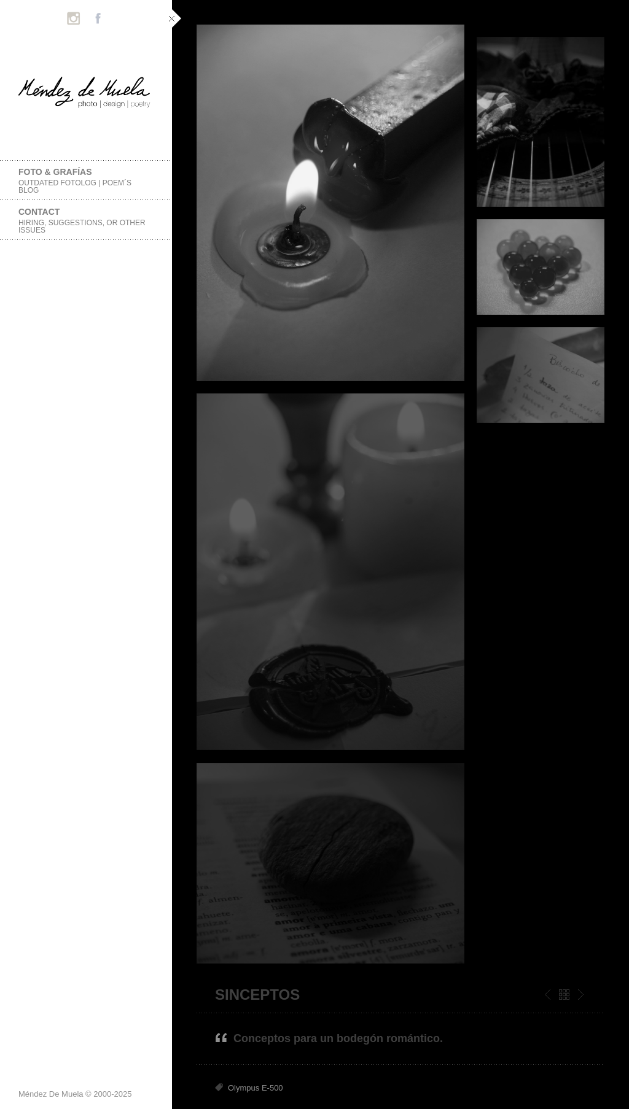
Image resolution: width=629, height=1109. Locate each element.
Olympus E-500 (255, 1087)
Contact (86, 220)
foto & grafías (86, 181)
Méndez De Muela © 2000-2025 (74, 1094)
